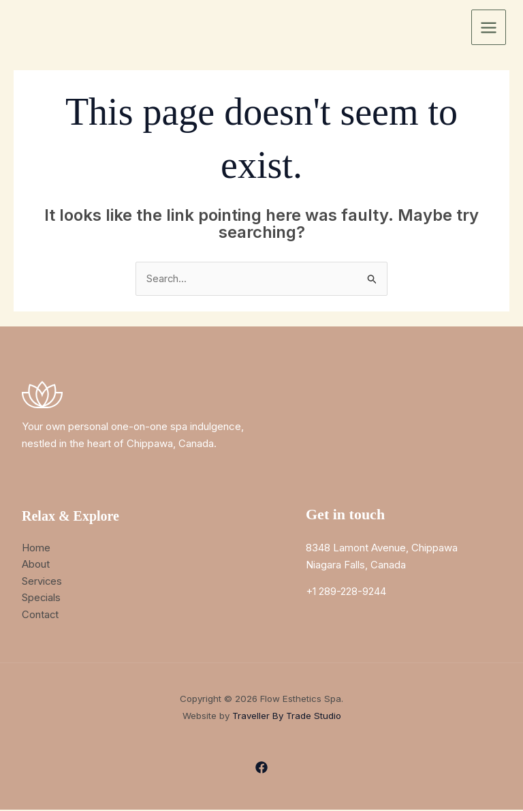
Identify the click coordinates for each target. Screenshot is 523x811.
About (36, 564)
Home (36, 547)
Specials (41, 598)
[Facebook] (261, 769)
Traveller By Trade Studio (286, 716)
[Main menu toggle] (489, 27)
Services (42, 581)
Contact (40, 615)
